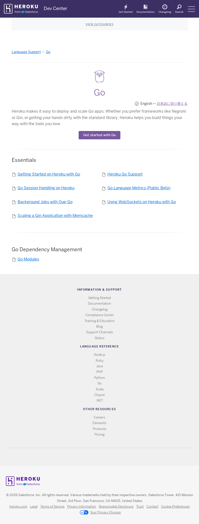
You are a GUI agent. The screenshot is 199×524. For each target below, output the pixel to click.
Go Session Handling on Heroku (46, 188)
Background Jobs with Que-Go (45, 201)
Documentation (145, 11)
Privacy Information (81, 506)
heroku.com (18, 506)
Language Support (26, 52)
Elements (99, 423)
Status (100, 338)
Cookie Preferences (175, 506)
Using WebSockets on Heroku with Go (141, 201)
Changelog (164, 11)
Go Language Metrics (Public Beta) (138, 188)
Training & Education (99, 321)
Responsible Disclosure (116, 506)
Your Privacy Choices (100, 512)
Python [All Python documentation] (99, 378)
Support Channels (99, 332)
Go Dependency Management (47, 249)
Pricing (99, 434)
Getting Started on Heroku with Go (49, 174)
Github (102, 457)
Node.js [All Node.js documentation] (99, 355)
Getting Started (99, 298)
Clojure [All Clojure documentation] (99, 395)
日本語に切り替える (172, 103)
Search (179, 11)
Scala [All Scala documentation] (100, 389)
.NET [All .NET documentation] (99, 400)
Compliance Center (99, 315)
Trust (140, 506)
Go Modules (28, 259)
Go (48, 52)
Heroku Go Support (125, 174)
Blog (99, 326)
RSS (88, 457)
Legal (34, 506)
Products (99, 429)
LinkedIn (109, 457)
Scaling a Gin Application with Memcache (55, 215)
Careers (99, 417)
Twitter (95, 457)
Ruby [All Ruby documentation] (100, 360)
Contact (152, 506)
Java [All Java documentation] (99, 366)
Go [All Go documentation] (99, 383)
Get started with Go (99, 135)
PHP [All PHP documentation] (99, 372)
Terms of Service (52, 506)
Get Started (126, 11)
